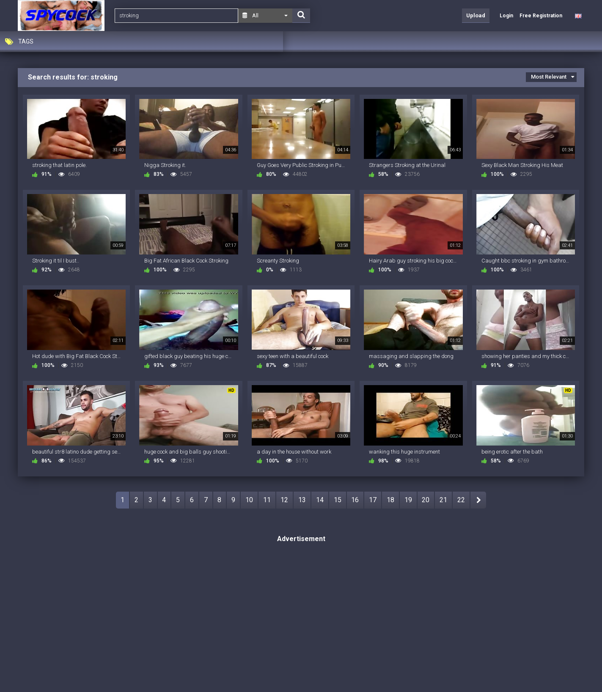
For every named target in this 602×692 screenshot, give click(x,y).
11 (267, 500)
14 (320, 500)
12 (284, 500)
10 (249, 500)
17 (373, 500)
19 (408, 500)
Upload (475, 15)
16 (355, 500)
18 (390, 500)
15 (337, 500)
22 (461, 500)
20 (425, 500)
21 (443, 500)
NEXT (478, 500)
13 (302, 500)
